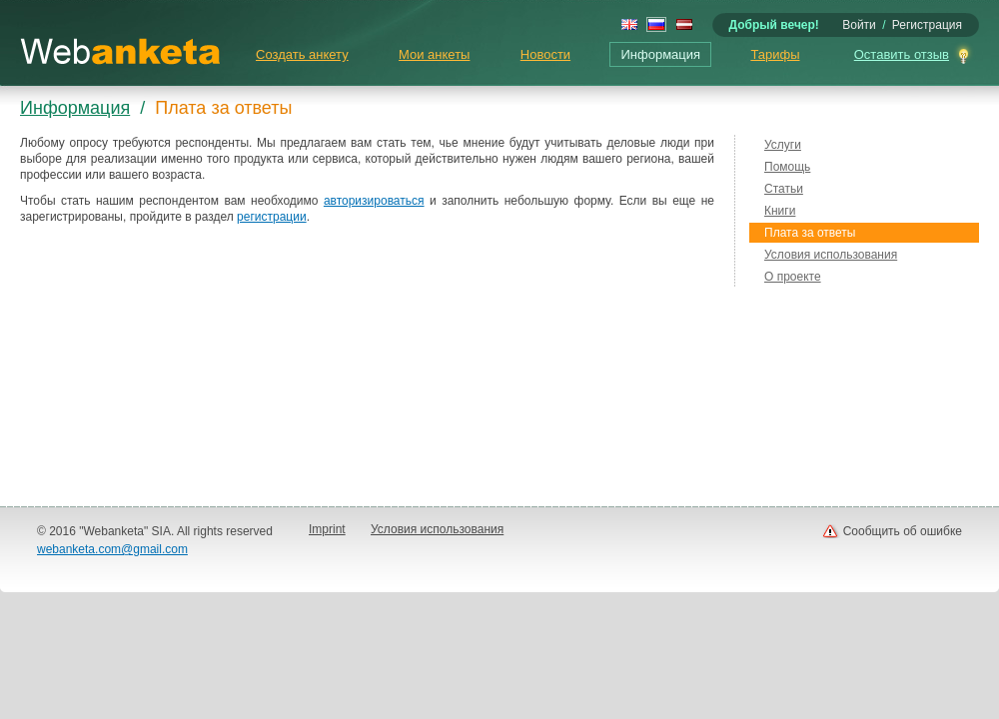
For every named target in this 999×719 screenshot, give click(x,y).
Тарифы (774, 54)
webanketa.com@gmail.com (112, 549)
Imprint (327, 529)
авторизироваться (374, 201)
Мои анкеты (434, 54)
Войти (859, 25)
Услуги (782, 145)
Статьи (783, 189)
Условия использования (830, 255)
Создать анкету (302, 54)
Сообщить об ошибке (902, 531)
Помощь (787, 167)
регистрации (272, 217)
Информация (660, 54)
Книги (779, 211)
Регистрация (927, 25)
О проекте (792, 277)
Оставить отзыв (901, 54)
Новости (545, 54)
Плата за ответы (809, 233)
